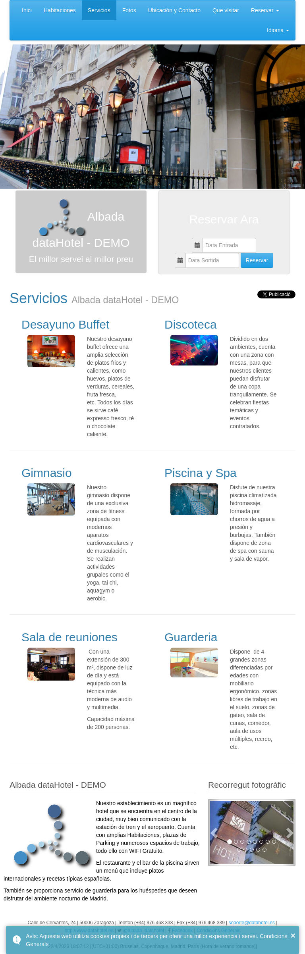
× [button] (293, 935)
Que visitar (225, 10)
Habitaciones (60, 10)
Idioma (278, 30)
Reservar (265, 10)
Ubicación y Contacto (174, 10)
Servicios (99, 10)
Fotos (129, 10)
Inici (27, 10)
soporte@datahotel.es (252, 922)
